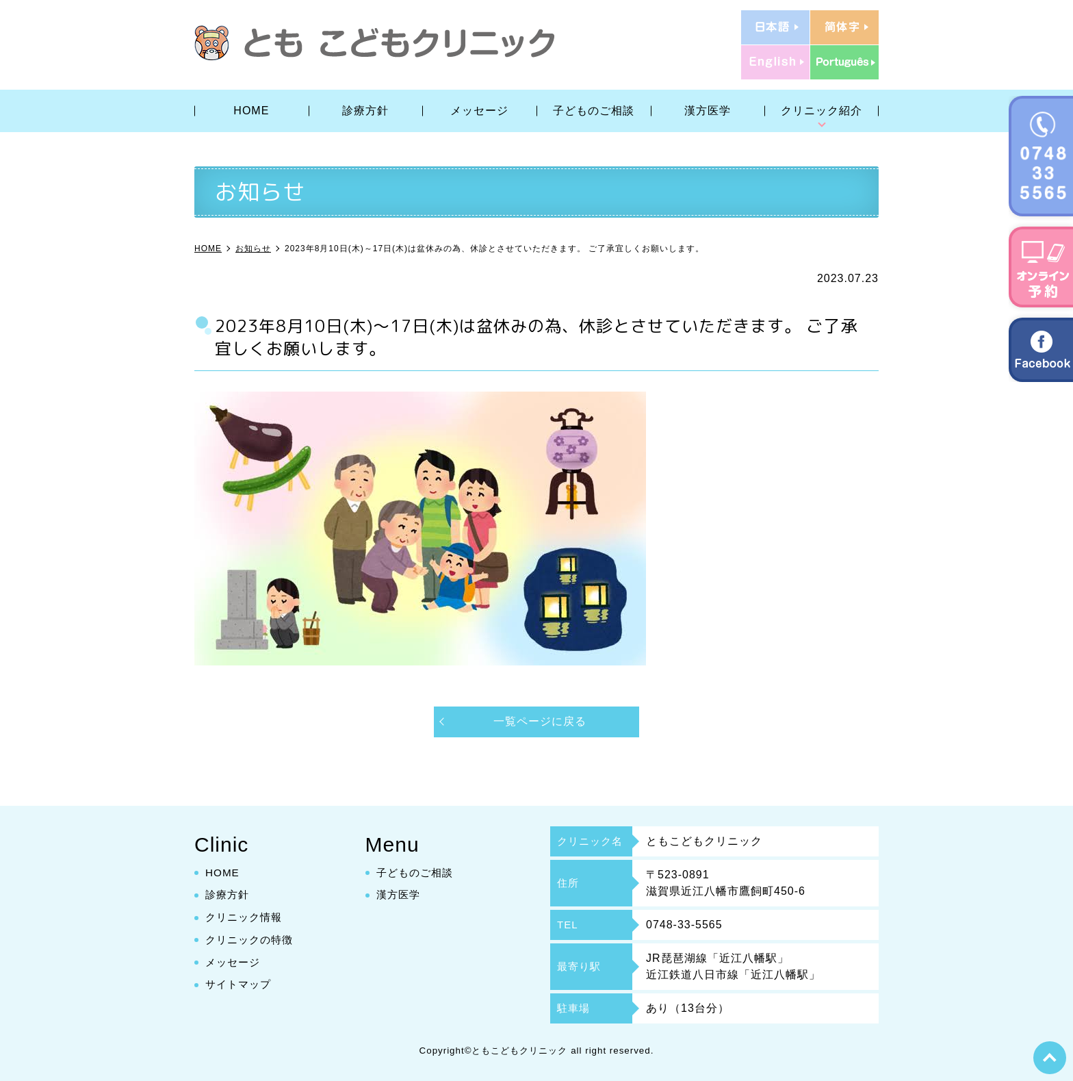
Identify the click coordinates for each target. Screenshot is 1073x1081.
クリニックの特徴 (251, 939)
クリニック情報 (246, 917)
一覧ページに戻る (539, 721)
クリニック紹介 (821, 110)
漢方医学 (707, 110)
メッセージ (479, 110)
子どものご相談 (593, 110)
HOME (251, 110)
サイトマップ (240, 985)
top (1049, 1057)
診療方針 (365, 110)
